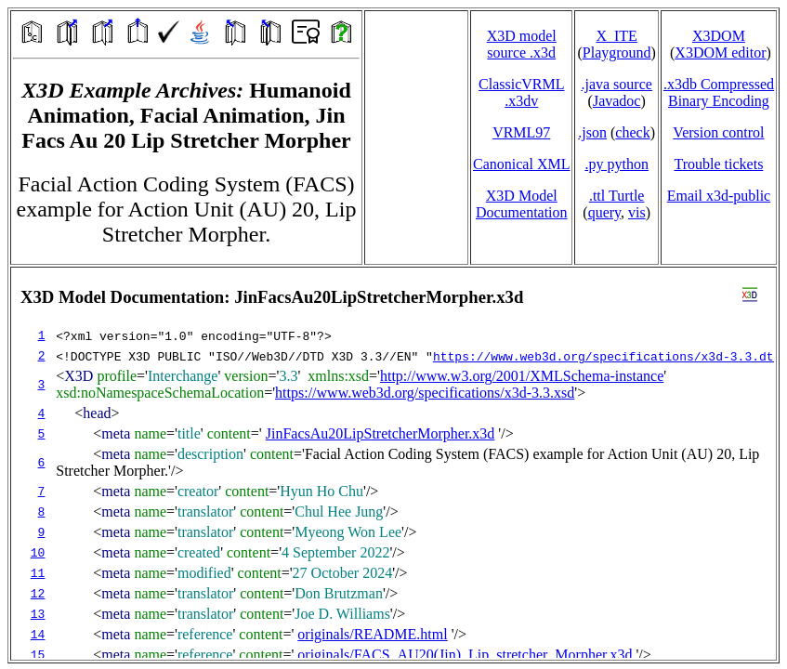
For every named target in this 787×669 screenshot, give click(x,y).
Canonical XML (521, 164)
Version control (718, 132)
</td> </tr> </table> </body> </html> (393, 463)
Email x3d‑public (719, 195)
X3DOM (718, 36)
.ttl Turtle (617, 195)
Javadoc (617, 101)
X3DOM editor (720, 52)
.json (592, 132)
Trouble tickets (719, 164)
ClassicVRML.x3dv (521, 92)
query (604, 212)
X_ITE (616, 36)
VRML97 (521, 132)
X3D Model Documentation (522, 204)
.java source (616, 84)
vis (637, 212)
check (632, 132)
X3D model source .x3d (522, 44)
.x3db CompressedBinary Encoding (718, 92)
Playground (617, 52)
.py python (616, 164)
